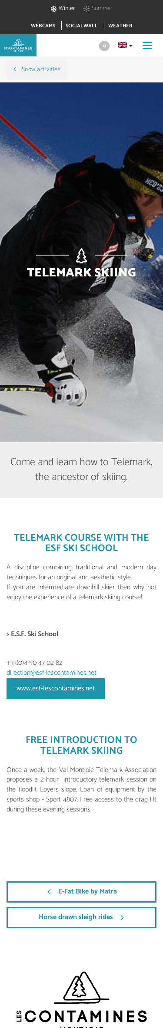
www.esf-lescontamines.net (56, 688)
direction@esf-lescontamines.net (51, 673)
